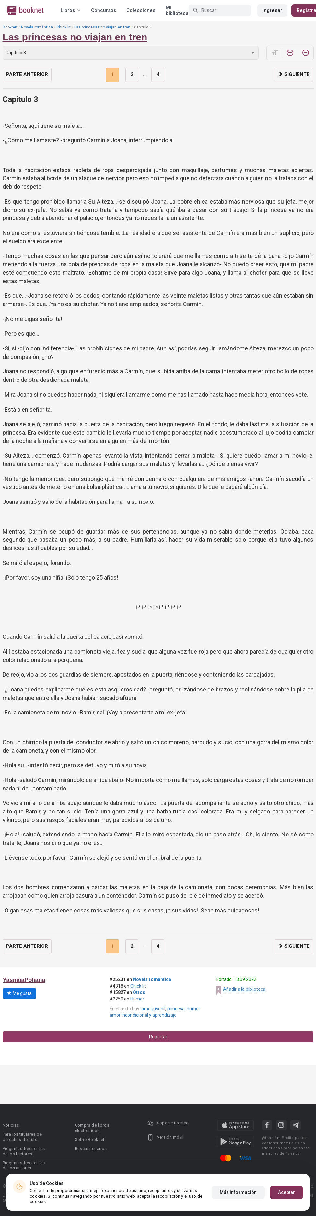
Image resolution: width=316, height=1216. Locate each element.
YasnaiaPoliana (24, 980)
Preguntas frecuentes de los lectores (24, 1151)
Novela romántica (37, 27)
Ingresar (272, 10)
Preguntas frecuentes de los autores (24, 1165)
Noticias (11, 1125)
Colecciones (140, 10)
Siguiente (294, 74)
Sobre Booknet (90, 1139)
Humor (137, 998)
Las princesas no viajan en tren (102, 27)
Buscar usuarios (91, 1148)
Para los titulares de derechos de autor (22, 1137)
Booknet (10, 27)
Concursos (103, 10)
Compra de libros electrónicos (92, 1128)
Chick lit (63, 27)
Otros (139, 992)
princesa (176, 1008)
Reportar (158, 1036)
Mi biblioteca (177, 10)
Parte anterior (27, 74)
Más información (238, 1192)
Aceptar (286, 1192)
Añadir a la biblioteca (244, 989)
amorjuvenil (153, 1008)
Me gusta (19, 993)
